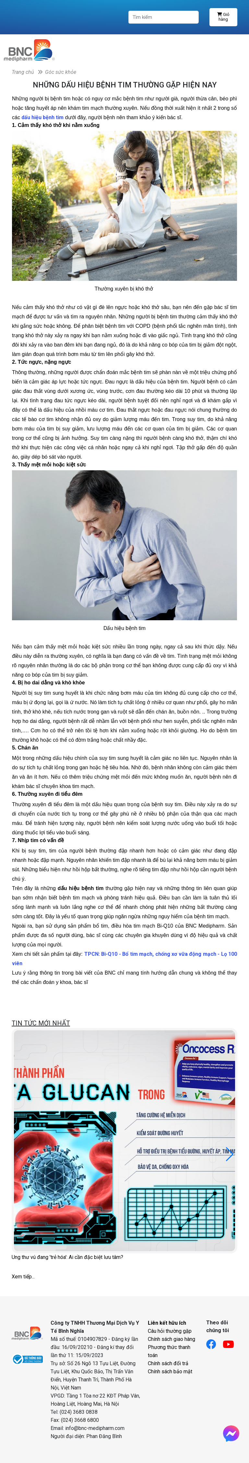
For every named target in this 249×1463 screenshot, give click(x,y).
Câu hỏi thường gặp (170, 1331)
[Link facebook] (214, 1342)
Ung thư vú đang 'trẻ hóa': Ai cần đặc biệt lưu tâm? (67, 1257)
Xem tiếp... (23, 1277)
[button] (229, 1154)
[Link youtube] (232, 1342)
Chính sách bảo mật (170, 1371)
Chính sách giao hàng (171, 1339)
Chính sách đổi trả (168, 1363)
